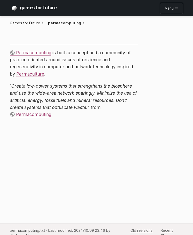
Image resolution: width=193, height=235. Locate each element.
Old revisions (141, 230)
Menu (171, 8)
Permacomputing (33, 52)
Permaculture (30, 74)
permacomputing (64, 23)
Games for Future (25, 23)
